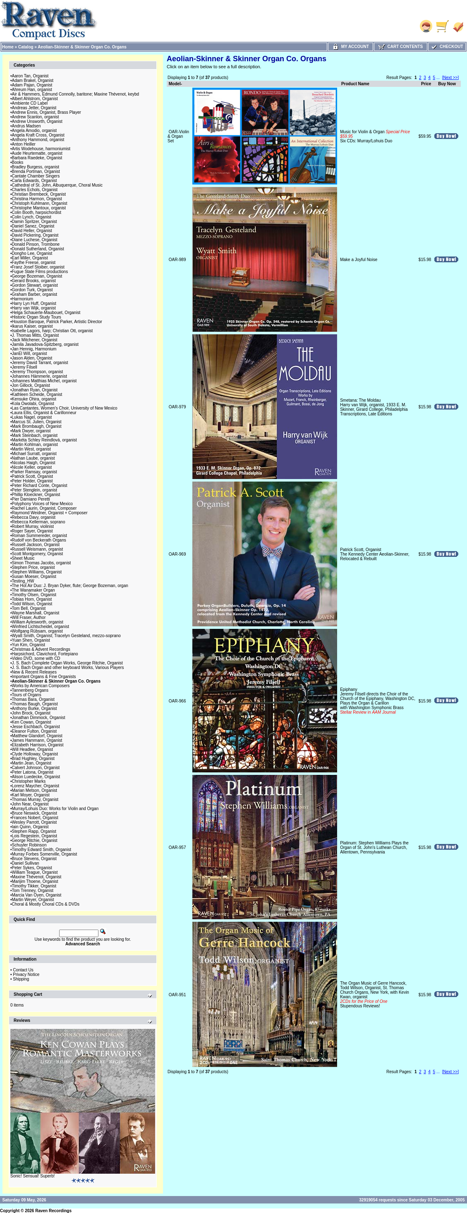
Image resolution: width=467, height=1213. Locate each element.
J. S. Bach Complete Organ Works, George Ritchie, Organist (67, 663)
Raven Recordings (53, 1210)
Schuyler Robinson (29, 845)
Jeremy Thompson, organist (37, 371)
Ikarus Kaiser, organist (32, 326)
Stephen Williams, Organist (37, 572)
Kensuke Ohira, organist (34, 399)
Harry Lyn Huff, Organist (34, 303)
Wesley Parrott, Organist (34, 822)
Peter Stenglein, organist (34, 490)
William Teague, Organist (35, 872)
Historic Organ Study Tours (36, 317)
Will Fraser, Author (29, 617)
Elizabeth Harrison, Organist (38, 745)
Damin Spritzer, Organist (34, 221)
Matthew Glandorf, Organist (37, 736)
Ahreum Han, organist (32, 89)
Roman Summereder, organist (39, 535)
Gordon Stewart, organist (35, 285)
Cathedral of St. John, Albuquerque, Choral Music (57, 185)
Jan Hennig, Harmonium (34, 349)
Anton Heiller (24, 144)
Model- (175, 84)
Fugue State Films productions (40, 271)
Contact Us (23, 970)
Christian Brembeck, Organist (39, 194)
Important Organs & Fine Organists (44, 676)
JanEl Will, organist (29, 353)
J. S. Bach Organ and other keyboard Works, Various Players (68, 667)
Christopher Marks (29, 781)
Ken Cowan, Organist (31, 722)
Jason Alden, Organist (32, 358)
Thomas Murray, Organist (35, 799)
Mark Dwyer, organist (31, 431)
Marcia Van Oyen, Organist (37, 895)
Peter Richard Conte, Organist (39, 485)
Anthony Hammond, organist (38, 139)
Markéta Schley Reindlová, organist (44, 440)
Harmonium (23, 299)
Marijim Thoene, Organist (35, 881)
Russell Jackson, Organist (36, 544)
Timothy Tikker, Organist (34, 886)
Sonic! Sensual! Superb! (32, 1176)
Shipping (21, 979)
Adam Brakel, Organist (33, 80)
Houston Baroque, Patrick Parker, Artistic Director (57, 321)
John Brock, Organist (31, 713)
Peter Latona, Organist (33, 772)
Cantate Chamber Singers (36, 176)
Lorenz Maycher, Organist (36, 786)
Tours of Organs (26, 695)
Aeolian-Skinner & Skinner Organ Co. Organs (82, 47)
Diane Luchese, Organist (34, 239)
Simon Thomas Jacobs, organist (41, 563)
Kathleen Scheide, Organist (37, 394)
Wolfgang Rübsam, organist (37, 631)
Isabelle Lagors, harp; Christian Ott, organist (52, 330)
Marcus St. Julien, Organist (37, 422)
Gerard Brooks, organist (34, 280)
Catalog (26, 47)
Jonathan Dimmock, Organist (38, 717)
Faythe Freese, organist (34, 262)
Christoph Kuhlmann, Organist (39, 203)
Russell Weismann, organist (37, 549)
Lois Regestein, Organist (34, 836)
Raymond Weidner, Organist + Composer (50, 513)
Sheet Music (23, 558)
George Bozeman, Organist (37, 276)
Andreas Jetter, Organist (34, 107)
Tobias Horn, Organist (32, 599)
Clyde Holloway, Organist (35, 754)
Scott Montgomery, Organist (37, 553)
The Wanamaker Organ (33, 590)
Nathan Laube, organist (33, 458)
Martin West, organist (31, 449)
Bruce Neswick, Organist (34, 813)
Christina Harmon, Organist (37, 199)
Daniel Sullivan (25, 863)
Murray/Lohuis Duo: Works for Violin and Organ (55, 808)
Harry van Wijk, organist (34, 308)
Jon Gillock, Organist (31, 385)
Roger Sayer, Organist (32, 531)
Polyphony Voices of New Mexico (42, 503)
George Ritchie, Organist (34, 840)
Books (18, 162)
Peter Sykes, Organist (32, 867)
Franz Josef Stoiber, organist (38, 267)
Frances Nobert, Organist (35, 817)
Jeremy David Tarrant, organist (40, 362)
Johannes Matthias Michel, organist (44, 381)
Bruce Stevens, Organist (34, 858)
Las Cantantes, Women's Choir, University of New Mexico (64, 408)
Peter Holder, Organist (32, 481)
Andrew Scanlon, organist (35, 117)
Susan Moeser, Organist (34, 576)
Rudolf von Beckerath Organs (39, 540)
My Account (350, 46)
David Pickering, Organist (35, 235)
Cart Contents (400, 46)
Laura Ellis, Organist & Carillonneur (44, 412)
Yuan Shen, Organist (31, 640)
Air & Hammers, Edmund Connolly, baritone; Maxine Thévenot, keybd (75, 94)
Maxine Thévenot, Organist (37, 877)
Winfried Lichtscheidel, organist (40, 626)
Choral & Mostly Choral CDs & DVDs (45, 904)
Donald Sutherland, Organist (38, 249)
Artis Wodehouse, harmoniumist (41, 148)
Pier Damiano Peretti (31, 499)
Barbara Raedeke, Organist (37, 158)
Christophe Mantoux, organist (39, 208)
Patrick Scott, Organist (32, 476)
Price (426, 84)
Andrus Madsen (26, 126)
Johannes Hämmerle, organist (39, 376)
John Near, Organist (30, 804)
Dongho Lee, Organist (32, 253)
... (438, 77)
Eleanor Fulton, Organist (34, 731)
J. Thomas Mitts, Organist (35, 335)
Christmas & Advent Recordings (41, 649)
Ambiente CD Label (30, 103)
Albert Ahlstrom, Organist (35, 98)
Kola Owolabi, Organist (33, 403)
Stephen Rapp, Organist (34, 831)
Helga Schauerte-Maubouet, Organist (46, 312)
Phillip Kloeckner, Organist (36, 494)
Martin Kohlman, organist (35, 444)
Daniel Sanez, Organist (33, 226)
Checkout (447, 46)
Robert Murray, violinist (33, 526)
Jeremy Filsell (24, 367)
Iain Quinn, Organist (30, 827)
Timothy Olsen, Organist (34, 594)
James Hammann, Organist (37, 740)
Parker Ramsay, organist (34, 472)
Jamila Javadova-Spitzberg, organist (45, 344)
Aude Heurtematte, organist (37, 153)
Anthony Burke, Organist (34, 708)
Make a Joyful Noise (358, 259)
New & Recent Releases (34, 672)
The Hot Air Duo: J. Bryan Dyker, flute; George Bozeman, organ (70, 585)
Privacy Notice (26, 974)
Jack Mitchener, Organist (34, 340)
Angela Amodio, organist (34, 130)
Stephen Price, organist (33, 567)
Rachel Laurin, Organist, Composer (44, 508)
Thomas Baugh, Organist (35, 704)
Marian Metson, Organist (34, 790)
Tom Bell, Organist (29, 608)
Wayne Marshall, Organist (36, 613)
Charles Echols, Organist (35, 189)
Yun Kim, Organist (29, 644)
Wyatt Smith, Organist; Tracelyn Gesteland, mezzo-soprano (66, 635)
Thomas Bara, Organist (33, 699)
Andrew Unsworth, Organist (37, 121)
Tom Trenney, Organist (32, 890)
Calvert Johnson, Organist (36, 767)
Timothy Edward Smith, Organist (42, 849)
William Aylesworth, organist (37, 622)
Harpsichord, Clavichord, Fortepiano (45, 654)
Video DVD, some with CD (36, 658)
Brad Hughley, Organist (33, 758)
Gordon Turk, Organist (32, 290)
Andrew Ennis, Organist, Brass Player (46, 112)
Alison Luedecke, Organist (36, 776)
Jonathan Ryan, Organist (35, 390)
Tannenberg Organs (30, 690)
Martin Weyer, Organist (33, 899)
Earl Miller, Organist (30, 258)
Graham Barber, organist (34, 294)
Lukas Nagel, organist (32, 417)
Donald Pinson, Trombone (36, 244)
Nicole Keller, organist (32, 467)
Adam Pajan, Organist (32, 85)
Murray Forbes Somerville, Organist (44, 854)
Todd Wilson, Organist (32, 604)
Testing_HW (23, 581)
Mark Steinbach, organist (35, 435)
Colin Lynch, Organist (31, 217)
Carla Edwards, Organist (34, 180)
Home (8, 47)
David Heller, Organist (32, 230)
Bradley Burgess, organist (36, 167)
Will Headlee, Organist (32, 749)
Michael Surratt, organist (34, 453)
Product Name (355, 84)
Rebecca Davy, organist (33, 517)
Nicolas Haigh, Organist (33, 462)
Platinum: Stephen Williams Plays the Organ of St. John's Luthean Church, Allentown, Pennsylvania (374, 847)
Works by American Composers (41, 685)
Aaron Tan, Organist (30, 76)
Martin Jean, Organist (32, 763)
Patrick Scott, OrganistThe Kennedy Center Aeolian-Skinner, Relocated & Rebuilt (374, 554)
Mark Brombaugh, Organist (37, 426)
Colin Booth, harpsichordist (37, 212)
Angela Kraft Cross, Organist (38, 135)
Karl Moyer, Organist (31, 795)
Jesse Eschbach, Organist (36, 726)
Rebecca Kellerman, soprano (38, 522)
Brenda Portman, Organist (36, 171)
